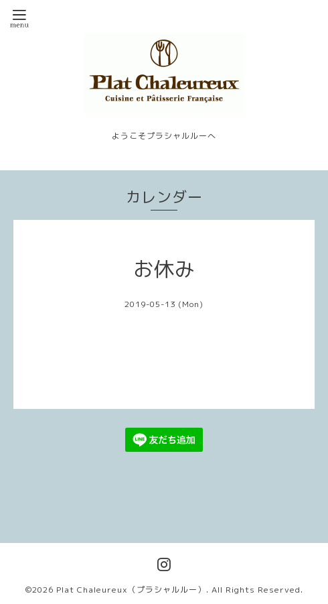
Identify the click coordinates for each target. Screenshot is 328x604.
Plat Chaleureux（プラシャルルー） (131, 589)
